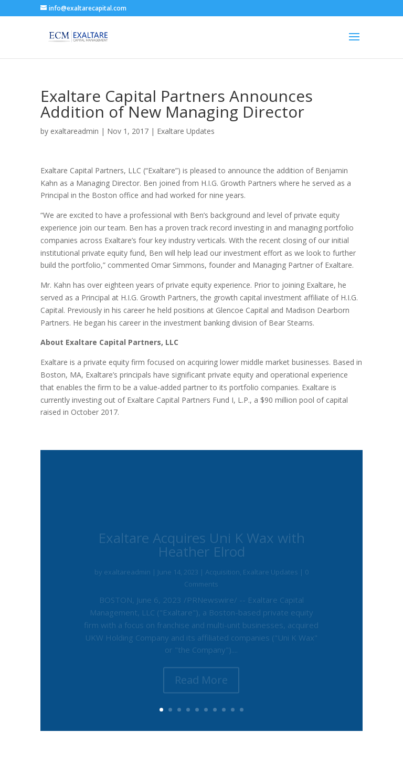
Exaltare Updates (186, 131)
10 (241, 710)
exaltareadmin (74, 131)
